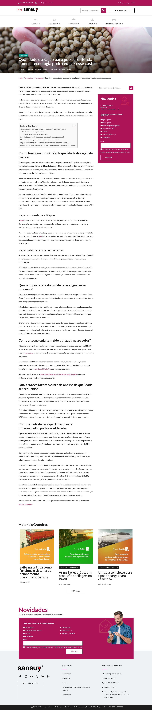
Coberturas (73, 23)
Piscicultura (23, 55)
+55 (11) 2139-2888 (25, 3)
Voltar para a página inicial (126, 3)
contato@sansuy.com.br (44, 3)
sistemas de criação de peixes (67, 374)
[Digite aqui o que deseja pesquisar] (91, 10)
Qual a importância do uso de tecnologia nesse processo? (42, 137)
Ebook (63, 567)
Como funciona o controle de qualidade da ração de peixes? (43, 129)
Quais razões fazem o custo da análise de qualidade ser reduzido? (45, 143)
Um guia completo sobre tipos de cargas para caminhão (115, 575)
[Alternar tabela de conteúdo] (73, 125)
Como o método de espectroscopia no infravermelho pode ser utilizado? (48, 145)
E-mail (115, 144)
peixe (40, 236)
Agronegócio (53, 23)
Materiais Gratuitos (71, 567)
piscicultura (29, 353)
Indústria (91, 23)
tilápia (22, 220)
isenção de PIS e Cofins (43, 369)
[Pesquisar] (131, 88)
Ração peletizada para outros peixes (37, 134)
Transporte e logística (113, 23)
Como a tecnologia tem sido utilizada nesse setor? (40, 140)
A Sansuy (35, 23)
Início (20, 78)
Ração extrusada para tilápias (35, 132)
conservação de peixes (48, 374)
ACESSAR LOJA (122, 10)
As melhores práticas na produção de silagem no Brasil (75, 575)
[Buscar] (103, 10)
